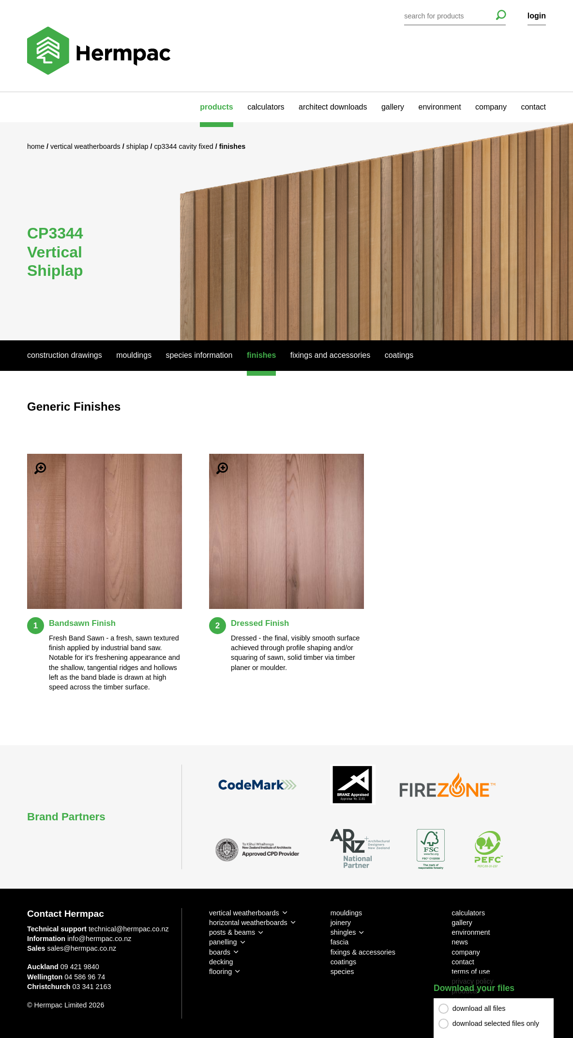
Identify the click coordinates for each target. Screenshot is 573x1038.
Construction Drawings (64, 355)
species (342, 971)
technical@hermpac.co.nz (129, 929)
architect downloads (333, 107)
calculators (265, 107)
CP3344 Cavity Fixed (184, 146)
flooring (220, 971)
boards (219, 952)
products (216, 107)
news (460, 942)
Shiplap (138, 146)
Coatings (399, 355)
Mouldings (133, 355)
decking (221, 962)
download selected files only (495, 1023)
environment (440, 107)
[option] (286, 231)
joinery (341, 922)
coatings (344, 962)
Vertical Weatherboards (86, 146)
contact (533, 107)
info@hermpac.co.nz (99, 938)
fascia (340, 942)
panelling (223, 942)
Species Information (199, 355)
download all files (479, 1008)
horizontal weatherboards (248, 922)
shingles (343, 932)
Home (36, 146)
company (491, 107)
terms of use (471, 971)
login (537, 16)
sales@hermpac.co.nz (82, 948)
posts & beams (232, 932)
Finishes (261, 355)
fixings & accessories (363, 952)
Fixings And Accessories (330, 355)
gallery (392, 107)
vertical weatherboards (244, 913)
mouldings (346, 913)
